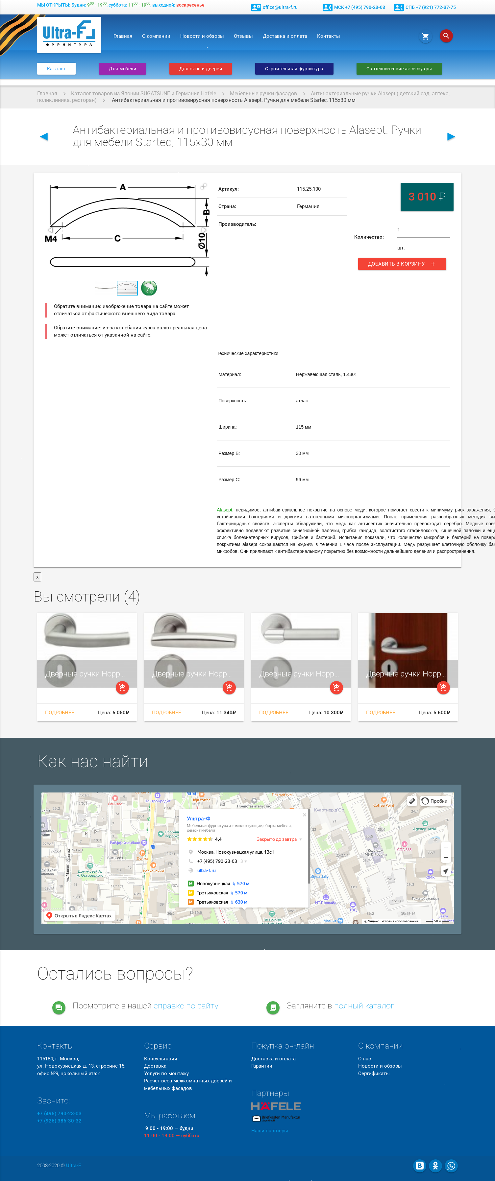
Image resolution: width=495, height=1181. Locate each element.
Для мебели (122, 68)
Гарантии (261, 1066)
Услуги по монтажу (166, 1073)
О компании (156, 36)
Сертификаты (374, 1073)
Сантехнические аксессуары (399, 68)
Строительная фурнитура (294, 68)
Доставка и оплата (285, 36)
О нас (364, 1059)
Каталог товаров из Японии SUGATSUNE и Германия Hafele (143, 93)
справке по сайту (186, 1005)
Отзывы (243, 36)
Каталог (56, 68)
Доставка (155, 1066)
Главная (122, 36)
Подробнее (59, 713)
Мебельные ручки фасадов (263, 93)
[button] (203, 186)
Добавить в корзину (402, 264)
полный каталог (364, 1005)
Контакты (328, 36)
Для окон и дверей (200, 68)
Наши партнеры (269, 1131)
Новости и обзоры (202, 36)
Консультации (160, 1059)
